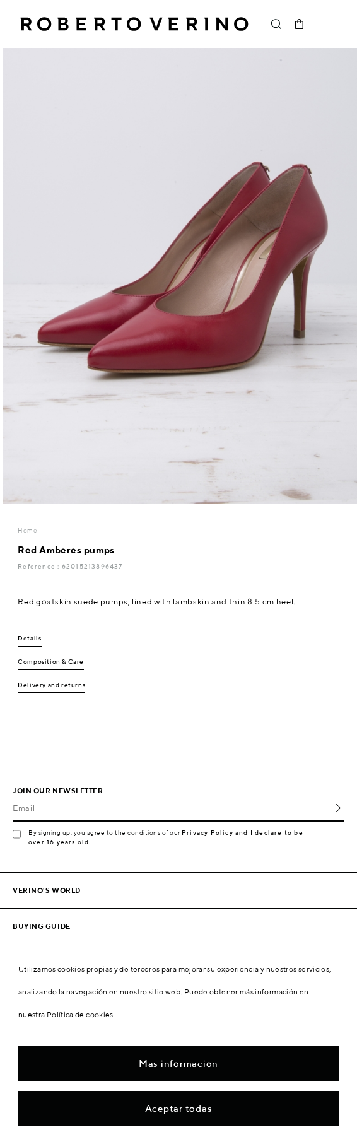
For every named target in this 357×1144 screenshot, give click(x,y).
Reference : (39, 566)
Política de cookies (80, 1014)
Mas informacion (178, 1063)
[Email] (169, 807)
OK (334, 807)
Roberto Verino (134, 24)
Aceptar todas (179, 1108)
